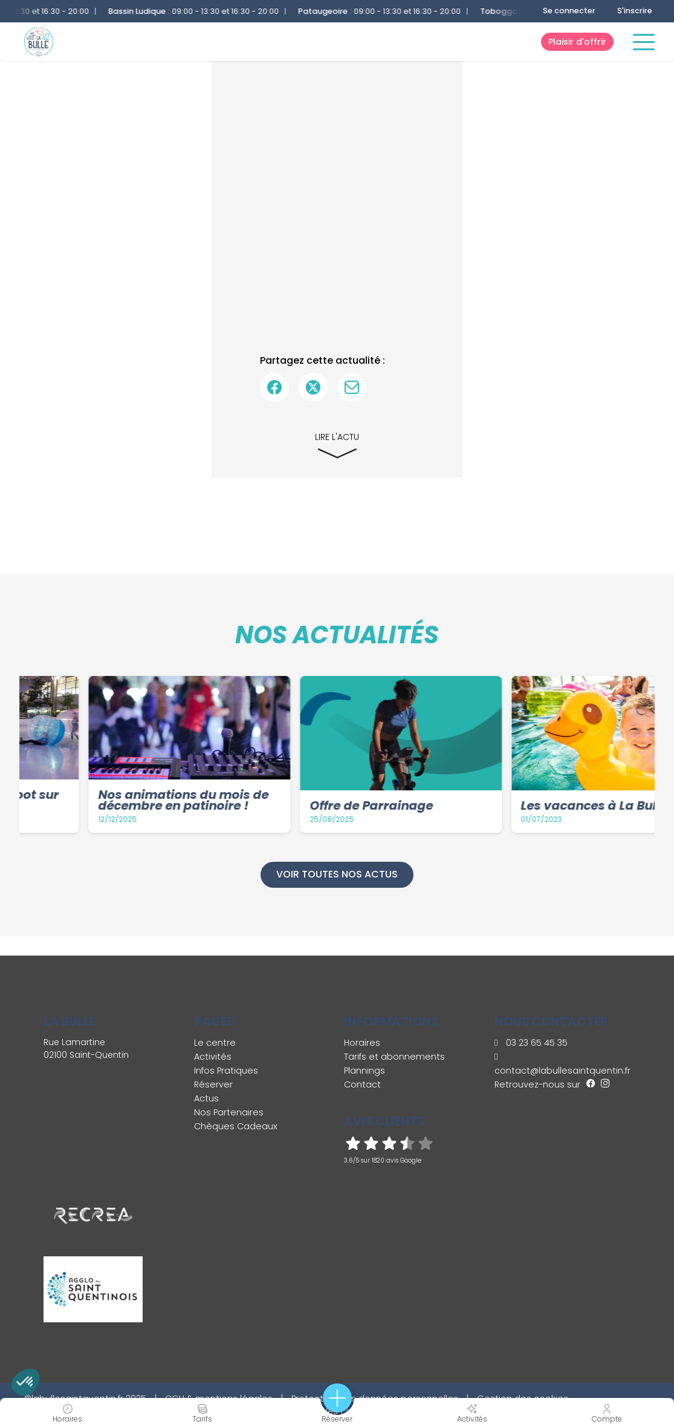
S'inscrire (634, 10)
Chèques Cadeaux (235, 1126)
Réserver (213, 1084)
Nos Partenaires (229, 1112)
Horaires (362, 1043)
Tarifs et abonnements (394, 1057)
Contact (362, 1084)
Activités (213, 1057)
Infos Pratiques (226, 1071)
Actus (206, 1098)
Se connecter (569, 10)
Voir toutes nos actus (337, 874)
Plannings (364, 1071)
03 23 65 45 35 (531, 1043)
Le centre (215, 1043)
